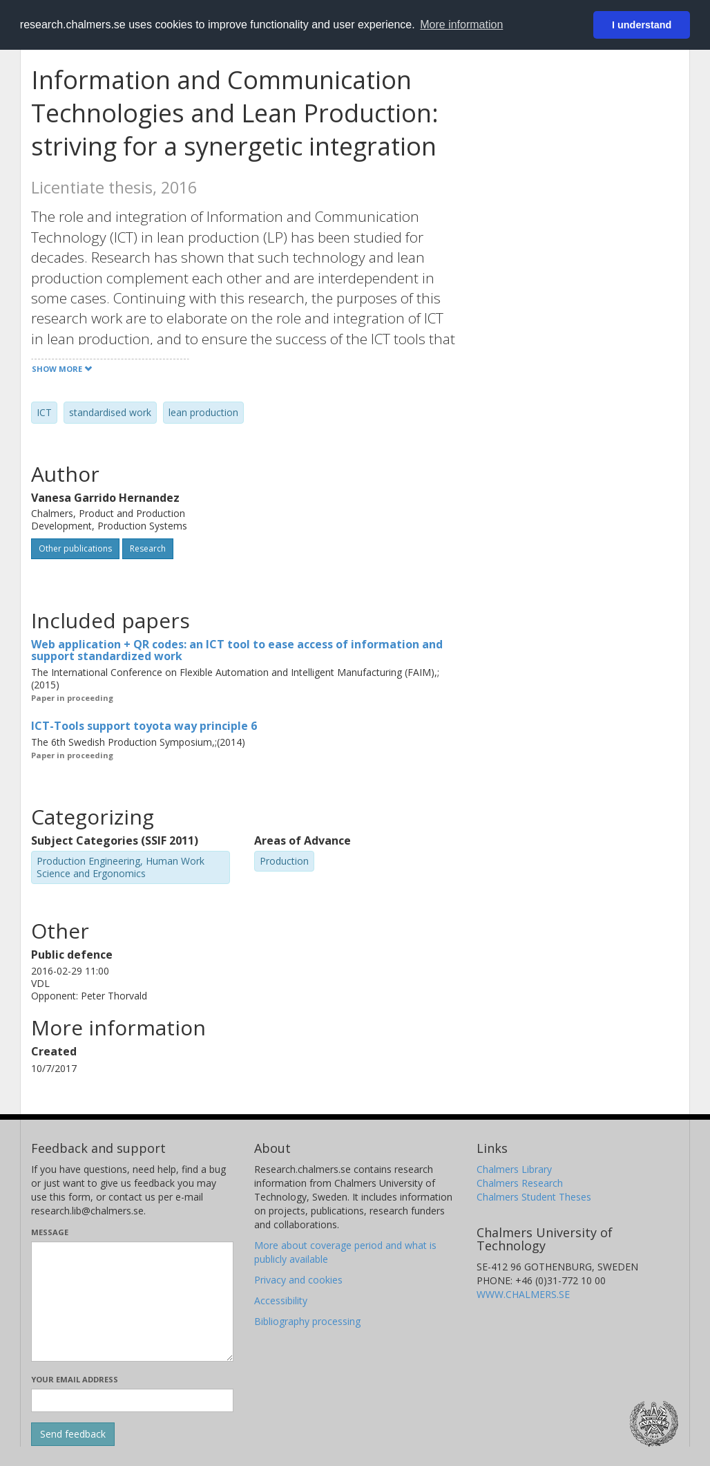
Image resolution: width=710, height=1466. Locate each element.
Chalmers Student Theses (534, 1196)
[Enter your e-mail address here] (132, 1400)
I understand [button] (641, 24)
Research (148, 548)
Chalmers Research (520, 1183)
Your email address (74, 1379)
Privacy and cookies (298, 1279)
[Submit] (73, 1434)
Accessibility (280, 1300)
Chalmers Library (514, 1169)
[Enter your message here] (132, 1301)
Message (49, 1232)
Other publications (75, 548)
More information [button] (461, 24)
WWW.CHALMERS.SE (523, 1294)
